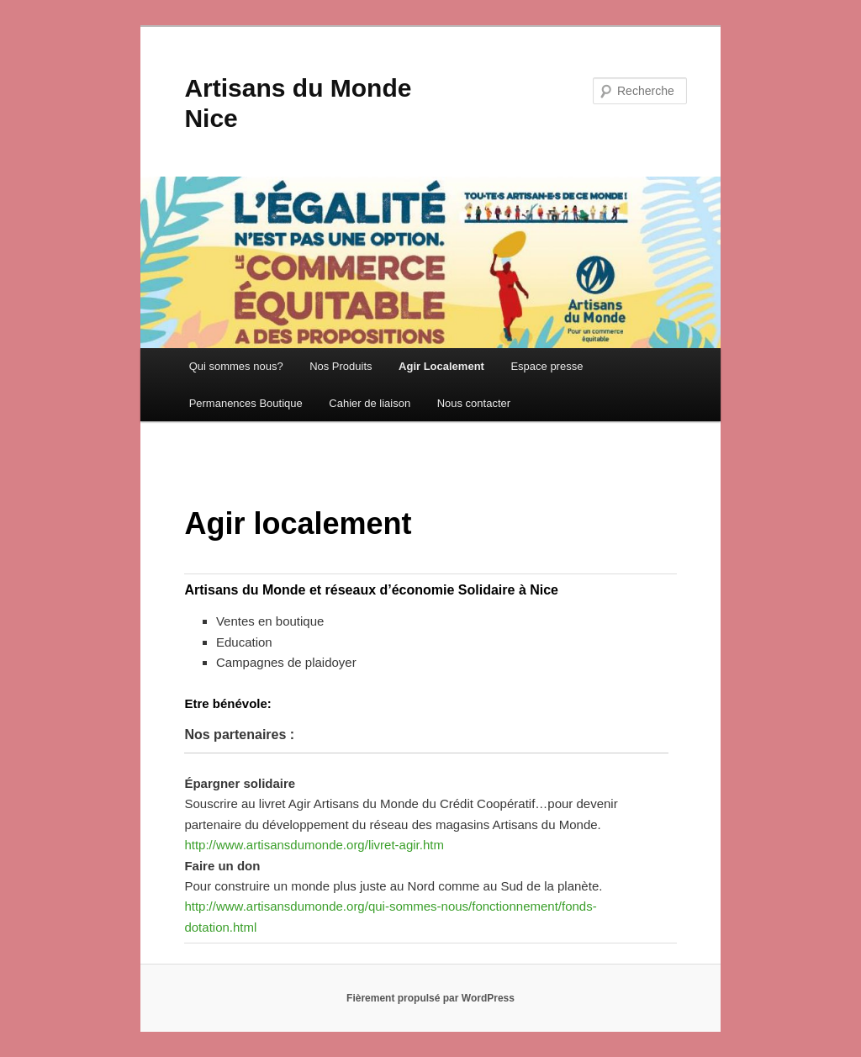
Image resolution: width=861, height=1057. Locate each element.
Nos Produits (340, 366)
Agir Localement (441, 366)
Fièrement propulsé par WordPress (430, 998)
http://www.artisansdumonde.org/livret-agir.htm (313, 845)
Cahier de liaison (369, 403)
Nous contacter (473, 403)
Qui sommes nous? (236, 366)
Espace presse (546, 366)
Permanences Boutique (246, 403)
